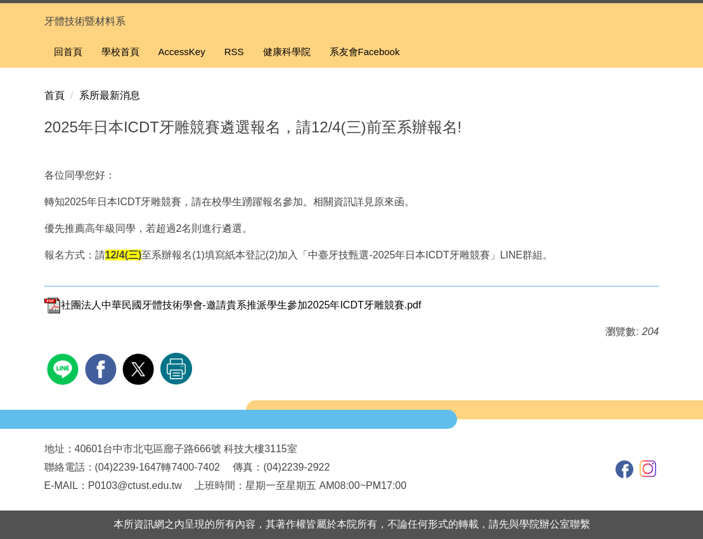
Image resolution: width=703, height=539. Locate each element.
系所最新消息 (109, 95)
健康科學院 (287, 51)
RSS (234, 51)
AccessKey (181, 51)
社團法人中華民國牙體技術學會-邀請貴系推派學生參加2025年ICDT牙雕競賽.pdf (233, 305)
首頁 (54, 95)
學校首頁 (120, 51)
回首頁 (68, 51)
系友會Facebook (365, 51)
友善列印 (176, 368)
